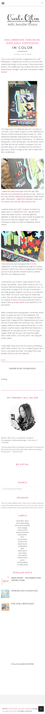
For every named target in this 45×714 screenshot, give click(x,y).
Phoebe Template (25, 709)
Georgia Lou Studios (10, 711)
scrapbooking (30, 43)
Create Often (13, 709)
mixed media (13, 43)
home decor (33, 39)
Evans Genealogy (22, 523)
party (22, 560)
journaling (23, 553)
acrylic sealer (19, 302)
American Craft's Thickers (19, 209)
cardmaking (22, 546)
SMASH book (22, 544)
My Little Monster (25, 202)
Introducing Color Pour (24, 591)
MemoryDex (22, 535)
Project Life (22, 541)
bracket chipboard (16, 196)
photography (22, 562)
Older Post (29, 368)
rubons (7, 202)
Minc (22, 537)
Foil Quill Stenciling (22, 604)
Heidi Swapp (22, 528)
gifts (22, 548)
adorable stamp (32, 199)
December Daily (22, 521)
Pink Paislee (22, 539)
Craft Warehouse (14, 39)
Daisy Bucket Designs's (10, 69)
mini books (22, 555)
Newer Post (15, 368)
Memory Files (22, 530)
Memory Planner (22, 532)
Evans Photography (22, 525)
